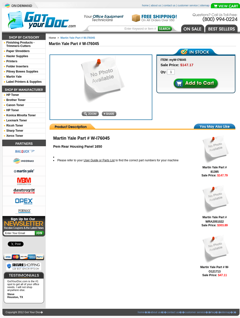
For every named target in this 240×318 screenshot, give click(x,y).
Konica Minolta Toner (21, 115)
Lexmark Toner (16, 120)
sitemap (204, 5)
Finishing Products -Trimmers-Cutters (20, 44)
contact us (169, 5)
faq (213, 312)
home (145, 5)
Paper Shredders (18, 51)
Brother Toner (16, 100)
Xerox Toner (14, 135)
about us (156, 5)
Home (52, 37)
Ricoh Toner (14, 125)
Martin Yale (14, 76)
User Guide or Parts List (99, 160)
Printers (11, 61)
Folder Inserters (17, 66)
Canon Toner (15, 105)
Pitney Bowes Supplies (22, 71)
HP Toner (12, 95)
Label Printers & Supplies (24, 81)
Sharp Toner (14, 130)
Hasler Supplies (17, 56)
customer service (188, 5)
